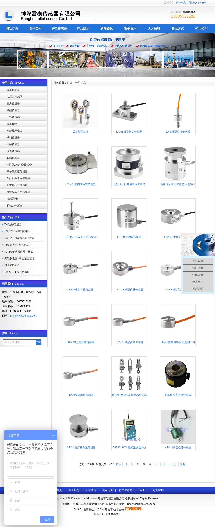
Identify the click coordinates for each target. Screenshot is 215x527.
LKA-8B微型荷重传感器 (129, 289)
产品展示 (83, 28)
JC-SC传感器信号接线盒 (18, 251)
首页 (69, 82)
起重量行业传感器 (17, 185)
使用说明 (201, 28)
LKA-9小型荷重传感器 (80, 289)
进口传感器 (59, 28)
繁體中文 (192, 2)
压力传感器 (13, 103)
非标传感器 (13, 158)
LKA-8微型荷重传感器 (178, 289)
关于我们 (73, 490)
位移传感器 (13, 144)
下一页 (172, 464)
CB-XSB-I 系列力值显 (17, 272)
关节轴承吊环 (80, 131)
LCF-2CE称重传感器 (16, 231)
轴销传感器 (13, 137)
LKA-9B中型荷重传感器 (178, 236)
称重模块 (12, 123)
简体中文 (181, 2)
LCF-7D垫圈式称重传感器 (80, 184)
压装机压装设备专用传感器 (80, 236)
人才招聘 (154, 28)
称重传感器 (13, 89)
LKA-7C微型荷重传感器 (80, 342)
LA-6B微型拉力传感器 (129, 131)
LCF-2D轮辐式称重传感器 (19, 238)
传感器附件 (13, 198)
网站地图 (107, 490)
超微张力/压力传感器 (16, 244)
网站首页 (12, 28)
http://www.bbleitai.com (23, 315)
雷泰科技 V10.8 (92, 509)
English (203, 2)
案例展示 (130, 28)
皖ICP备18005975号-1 (107, 514)
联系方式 (178, 28)
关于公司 (35, 28)
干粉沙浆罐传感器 (17, 171)
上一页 (129, 464)
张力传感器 (13, 151)
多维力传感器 (14, 205)
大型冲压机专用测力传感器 (129, 184)
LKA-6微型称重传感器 (80, 394)
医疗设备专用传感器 (18, 178)
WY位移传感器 (13, 224)
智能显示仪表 (14, 130)
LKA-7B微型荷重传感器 (129, 342)
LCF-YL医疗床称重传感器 (80, 447)
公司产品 (80, 82)
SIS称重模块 (11, 265)
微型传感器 (13, 110)
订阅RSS (158, 490)
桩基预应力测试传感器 (178, 394)
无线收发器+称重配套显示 (19, 258)
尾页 (182, 464)
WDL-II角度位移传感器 (178, 447)
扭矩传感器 (13, 117)
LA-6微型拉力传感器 (178, 131)
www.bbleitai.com (84, 498)
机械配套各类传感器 (18, 192)
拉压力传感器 (14, 96)
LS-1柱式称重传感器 (129, 236)
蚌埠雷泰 (107, 509)
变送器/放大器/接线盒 (19, 164)
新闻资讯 (106, 28)
